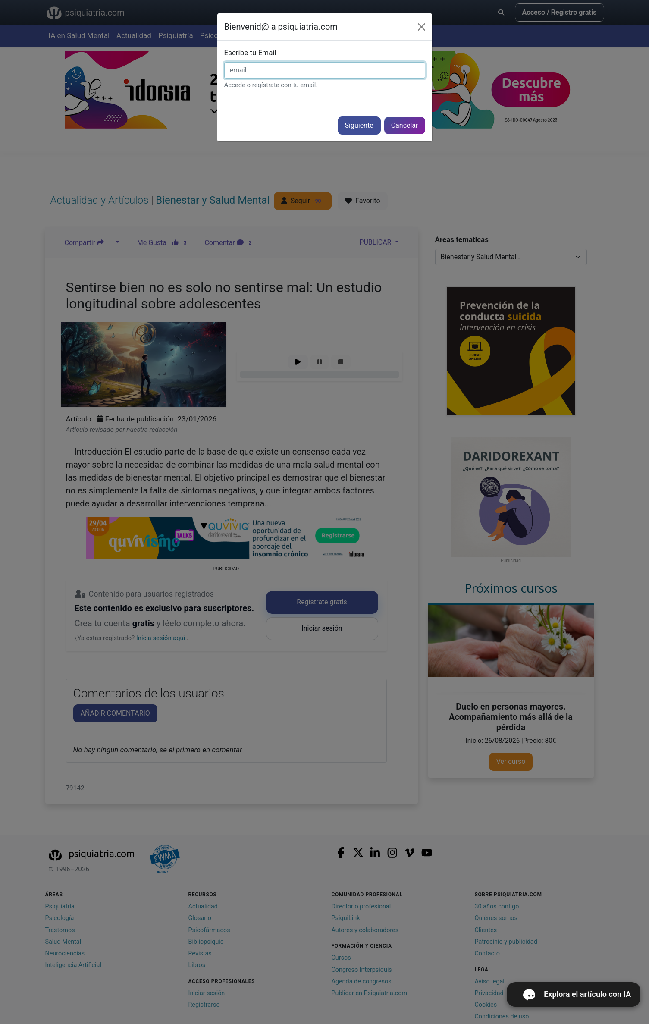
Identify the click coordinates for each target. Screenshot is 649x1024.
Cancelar (404, 125)
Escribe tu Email (250, 52)
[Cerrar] (421, 27)
